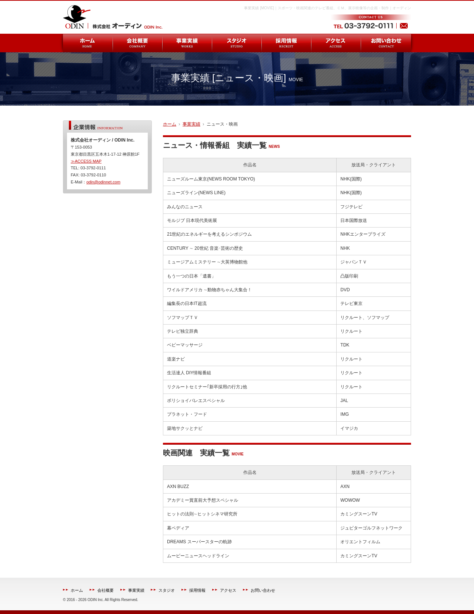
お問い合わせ (263, 590)
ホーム (77, 590)
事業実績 (136, 590)
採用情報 (197, 590)
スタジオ (166, 590)
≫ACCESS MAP (86, 161)
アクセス (228, 590)
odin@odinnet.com (103, 182)
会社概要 (105, 590)
